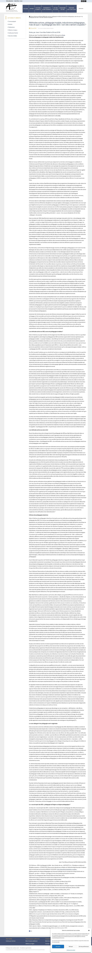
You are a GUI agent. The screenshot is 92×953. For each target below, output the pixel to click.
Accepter (58, 946)
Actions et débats (42, 28)
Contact (47, 943)
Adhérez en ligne (30, 943)
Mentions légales (49, 941)
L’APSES (32, 8)
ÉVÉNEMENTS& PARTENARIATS (46, 8)
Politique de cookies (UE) (12, 948)
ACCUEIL (25, 8)
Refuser (71, 946)
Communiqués (12, 21)
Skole (63, 35)
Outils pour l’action (13, 33)
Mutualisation (9, 1)
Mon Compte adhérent (32, 941)
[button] (89, 930)
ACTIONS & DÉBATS (38, 8)
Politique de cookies (71, 950)
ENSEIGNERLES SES (63, 8)
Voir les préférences (84, 946)
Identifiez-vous (18, 1)
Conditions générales (25, 948)
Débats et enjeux (50, 28)
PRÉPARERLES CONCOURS (71, 8)
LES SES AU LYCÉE (55, 8)
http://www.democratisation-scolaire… (67, 869)
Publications (11, 27)
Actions (10, 24)
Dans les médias (12, 36)
